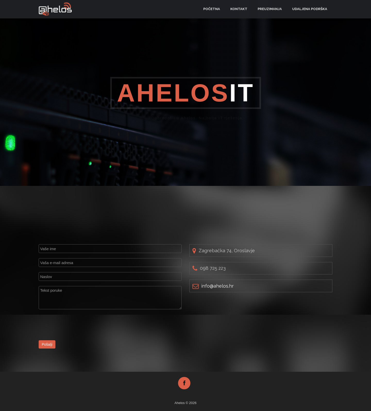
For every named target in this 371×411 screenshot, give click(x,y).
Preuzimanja (270, 9)
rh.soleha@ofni (217, 286)
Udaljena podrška (309, 9)
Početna (211, 9)
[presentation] (78, 324)
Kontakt (238, 9)
